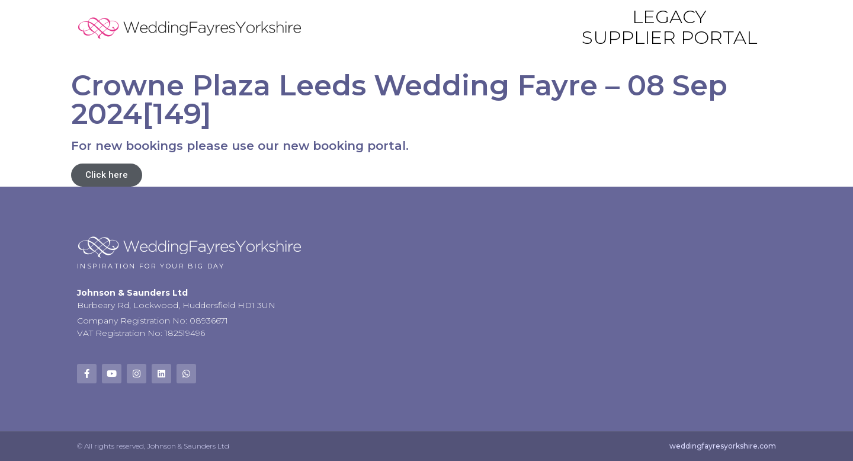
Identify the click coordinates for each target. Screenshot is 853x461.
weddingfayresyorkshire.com (722, 445)
